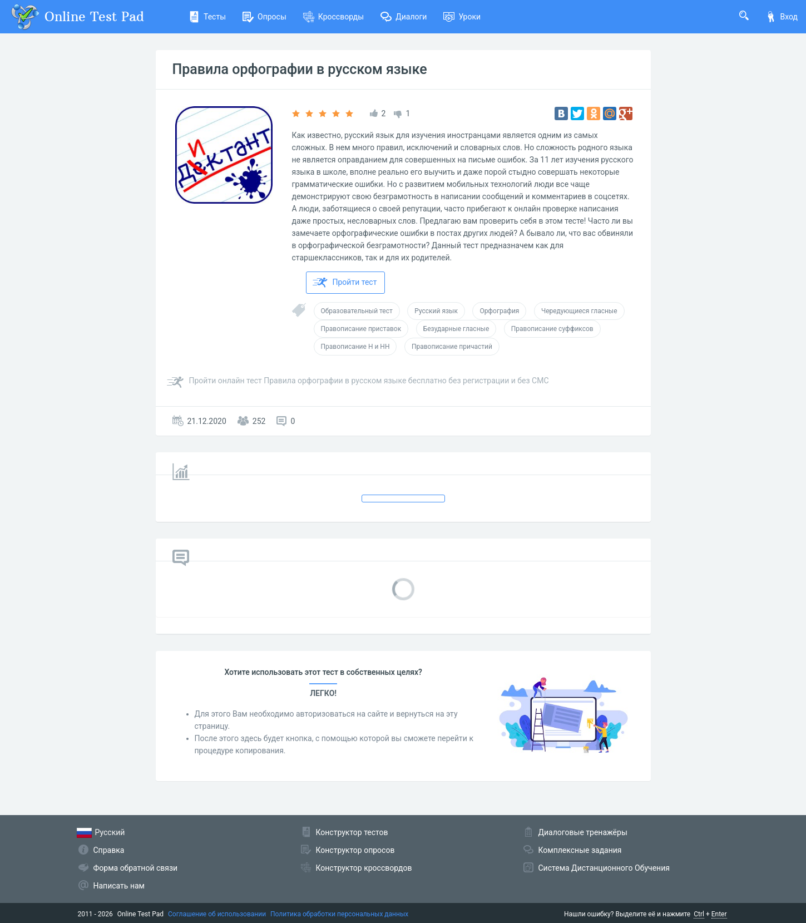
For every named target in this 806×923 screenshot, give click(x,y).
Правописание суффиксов (552, 329)
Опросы (264, 16)
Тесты (207, 16)
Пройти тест (345, 282)
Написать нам (119, 885)
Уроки (462, 16)
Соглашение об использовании (217, 914)
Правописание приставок (361, 329)
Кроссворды (333, 16)
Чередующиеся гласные (579, 311)
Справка (109, 850)
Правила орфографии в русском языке (299, 69)
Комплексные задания (580, 850)
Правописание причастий (452, 347)
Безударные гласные (456, 329)
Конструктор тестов (352, 832)
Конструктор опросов (355, 850)
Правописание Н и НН (355, 347)
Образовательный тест (357, 311)
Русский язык (436, 311)
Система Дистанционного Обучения (604, 867)
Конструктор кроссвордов (364, 867)
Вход (781, 16)
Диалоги (403, 16)
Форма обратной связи (135, 867)
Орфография (499, 311)
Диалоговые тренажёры (582, 832)
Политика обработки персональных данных (339, 914)
